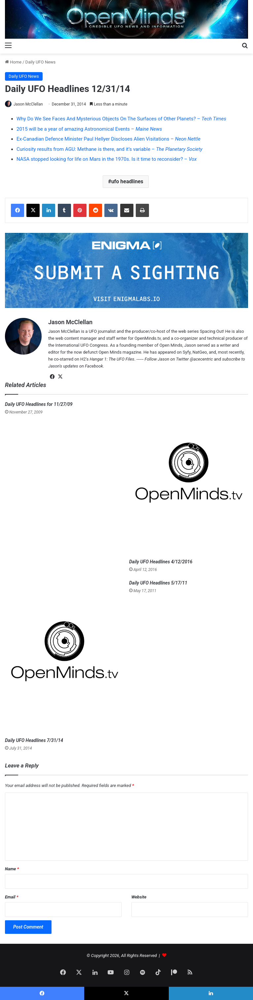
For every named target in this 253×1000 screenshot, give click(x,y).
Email (11, 896)
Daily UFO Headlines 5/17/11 (158, 583)
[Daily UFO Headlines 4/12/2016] (188, 478)
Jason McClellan (28, 104)
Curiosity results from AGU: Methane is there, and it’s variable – (109, 149)
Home (13, 62)
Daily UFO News (40, 62)
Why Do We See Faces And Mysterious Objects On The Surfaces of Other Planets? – (121, 119)
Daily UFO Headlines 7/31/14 (34, 740)
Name (12, 868)
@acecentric (201, 359)
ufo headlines (127, 181)
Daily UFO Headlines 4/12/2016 (160, 561)
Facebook (94, 366)
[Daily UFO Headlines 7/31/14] (64, 657)
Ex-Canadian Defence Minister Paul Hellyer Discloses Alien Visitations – (108, 139)
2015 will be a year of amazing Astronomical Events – (89, 129)
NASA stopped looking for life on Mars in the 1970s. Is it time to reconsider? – (107, 159)
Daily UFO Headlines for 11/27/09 (39, 404)
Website (139, 896)
